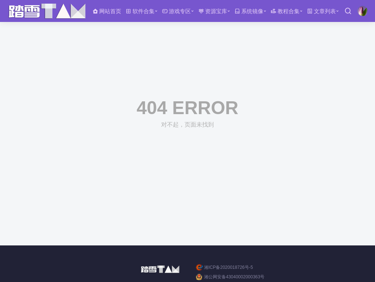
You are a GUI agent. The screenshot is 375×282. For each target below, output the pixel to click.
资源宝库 (212, 11)
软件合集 (140, 11)
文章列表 (321, 11)
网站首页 (106, 11)
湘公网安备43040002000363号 (230, 277)
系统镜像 (248, 11)
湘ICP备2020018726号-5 (224, 267)
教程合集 (285, 11)
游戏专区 (176, 11)
